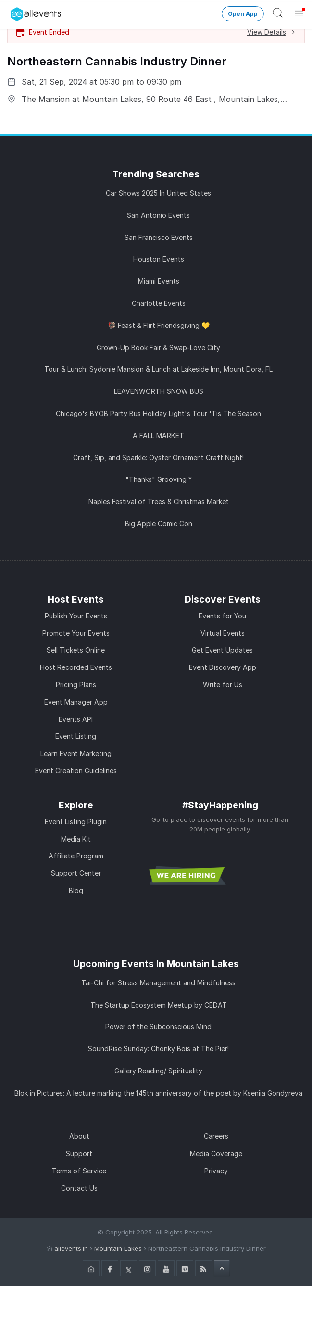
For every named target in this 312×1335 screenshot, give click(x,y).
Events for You (222, 616)
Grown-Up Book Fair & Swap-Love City (158, 347)
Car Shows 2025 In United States (158, 193)
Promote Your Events (76, 633)
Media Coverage (216, 1153)
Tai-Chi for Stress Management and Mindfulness (158, 983)
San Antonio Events (158, 215)
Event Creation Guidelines (76, 771)
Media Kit (76, 839)
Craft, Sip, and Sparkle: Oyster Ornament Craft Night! (158, 457)
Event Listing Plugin (76, 822)
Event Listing (75, 736)
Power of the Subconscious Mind (158, 1026)
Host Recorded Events (76, 667)
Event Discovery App (222, 667)
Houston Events (158, 259)
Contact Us (79, 1188)
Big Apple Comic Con (158, 523)
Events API (76, 719)
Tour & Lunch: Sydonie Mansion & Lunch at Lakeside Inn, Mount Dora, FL (158, 369)
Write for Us (222, 684)
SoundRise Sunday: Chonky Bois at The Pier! (158, 1049)
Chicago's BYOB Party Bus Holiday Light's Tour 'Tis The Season (158, 413)
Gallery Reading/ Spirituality (158, 1071)
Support (79, 1153)
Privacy (216, 1171)
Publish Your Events (76, 616)
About (79, 1136)
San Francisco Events (159, 237)
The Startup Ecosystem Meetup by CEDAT (158, 1005)
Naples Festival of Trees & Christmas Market (158, 501)
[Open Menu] (299, 13)
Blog (76, 890)
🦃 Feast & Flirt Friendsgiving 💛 (159, 325)
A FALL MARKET (158, 435)
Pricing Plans (76, 684)
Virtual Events (222, 633)
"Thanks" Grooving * (158, 479)
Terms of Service (79, 1171)
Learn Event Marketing (76, 753)
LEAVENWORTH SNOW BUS (158, 391)
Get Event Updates (222, 650)
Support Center (76, 873)
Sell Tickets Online (76, 650)
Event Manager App (76, 702)
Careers (216, 1136)
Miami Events (158, 281)
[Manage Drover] (12, 11)
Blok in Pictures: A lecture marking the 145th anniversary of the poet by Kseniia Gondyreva (158, 1093)
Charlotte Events (159, 303)
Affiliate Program (76, 856)
